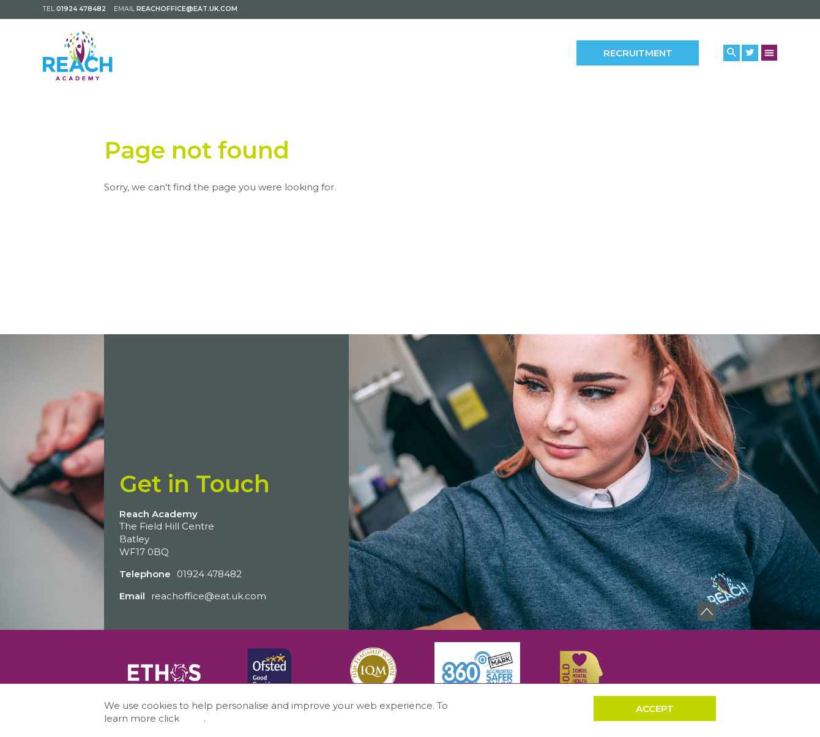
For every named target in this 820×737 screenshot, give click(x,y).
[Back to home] (96, 55)
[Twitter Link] (750, 53)
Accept (655, 708)
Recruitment (638, 53)
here (193, 718)
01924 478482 (81, 9)
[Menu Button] (769, 52)
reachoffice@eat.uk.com (186, 9)
